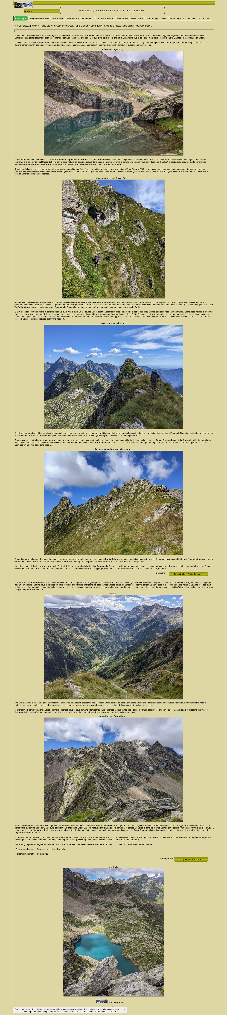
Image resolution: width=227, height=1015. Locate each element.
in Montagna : (21, 18)
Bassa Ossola (137, 18)
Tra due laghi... (204, 18)
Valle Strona (122, 18)
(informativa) (100, 1011)
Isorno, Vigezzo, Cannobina (182, 18)
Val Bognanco (87, 18)
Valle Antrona (73, 18)
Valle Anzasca (58, 18)
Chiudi (113, 1011)
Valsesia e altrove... (105, 18)
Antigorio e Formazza (39, 18)
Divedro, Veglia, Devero (156, 18)
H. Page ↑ (28, 11)
